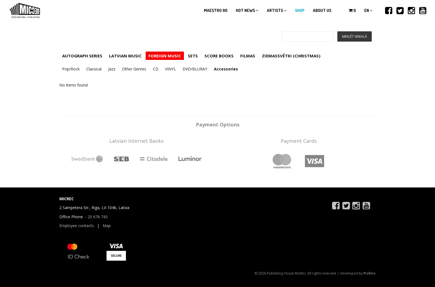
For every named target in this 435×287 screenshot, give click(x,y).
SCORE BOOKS (219, 56)
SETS (193, 56)
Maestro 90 (215, 10)
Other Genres (134, 69)
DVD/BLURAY (195, 69)
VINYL (170, 69)
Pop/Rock (71, 69)
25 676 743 (98, 216)
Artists (277, 10)
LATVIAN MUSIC (125, 56)
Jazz (111, 69)
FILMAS (247, 56)
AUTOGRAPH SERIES (82, 56)
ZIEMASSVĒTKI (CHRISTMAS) (291, 56)
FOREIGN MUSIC (164, 56)
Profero (369, 273)
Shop (300, 10)
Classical (94, 69)
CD (155, 69)
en (368, 10)
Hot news (247, 10)
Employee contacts (76, 225)
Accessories (226, 69)
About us (322, 10)
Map (107, 225)
